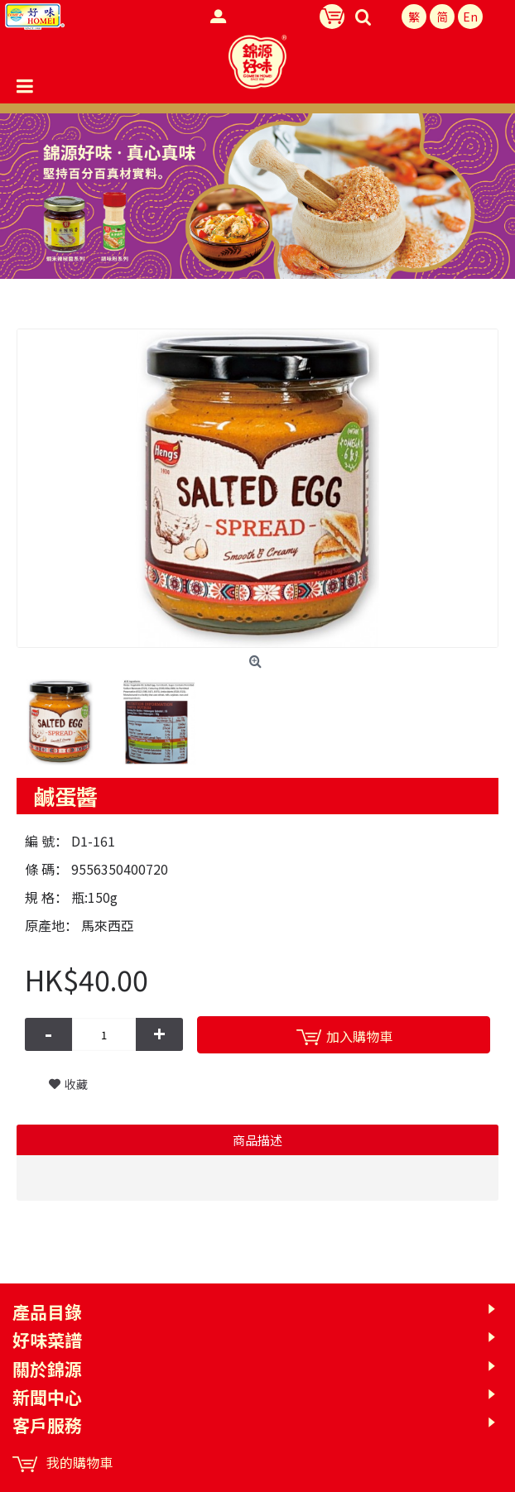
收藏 (76, 1084)
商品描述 (257, 1140)
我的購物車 (62, 1462)
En (470, 16)
